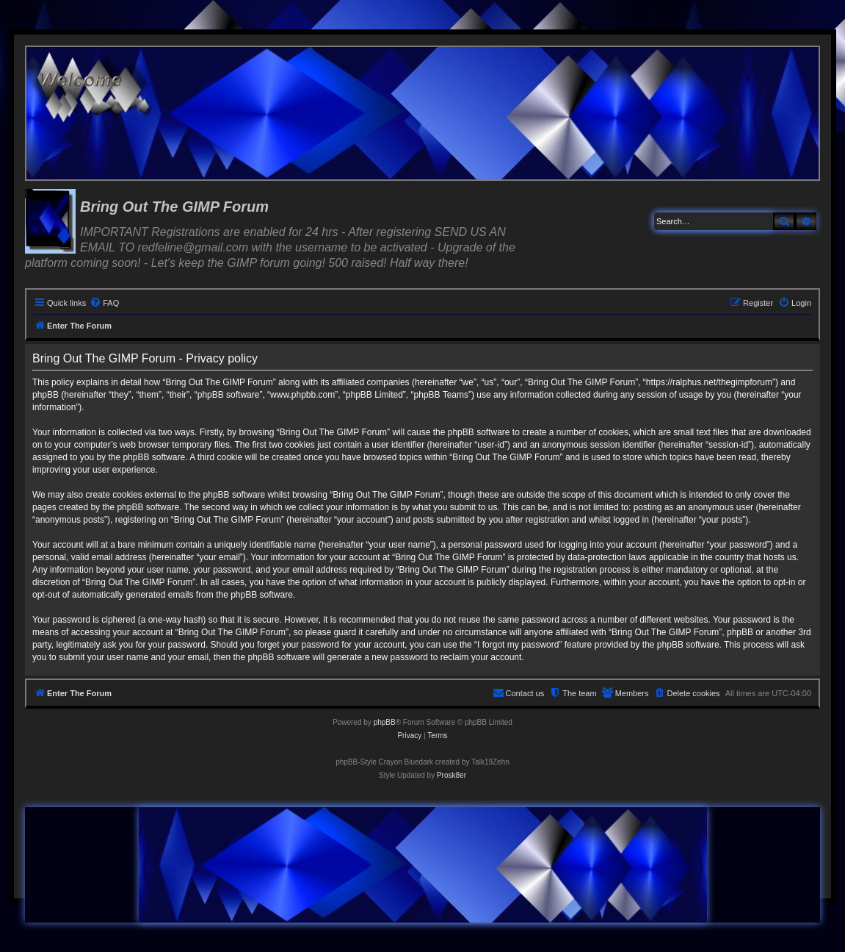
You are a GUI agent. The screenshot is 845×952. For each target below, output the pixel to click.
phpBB (385, 722)
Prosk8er (451, 775)
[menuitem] (104, 303)
